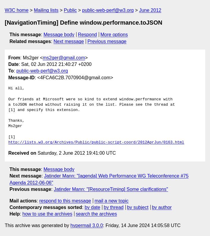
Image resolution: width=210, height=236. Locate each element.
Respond (87, 34)
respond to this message (65, 200)
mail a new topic (112, 200)
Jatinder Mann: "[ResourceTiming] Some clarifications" (111, 189)
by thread (114, 207)
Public (70, 10)
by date (92, 207)
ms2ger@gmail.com (64, 57)
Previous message (107, 41)
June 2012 (150, 10)
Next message (69, 41)
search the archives (96, 213)
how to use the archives (47, 213)
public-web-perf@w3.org (108, 10)
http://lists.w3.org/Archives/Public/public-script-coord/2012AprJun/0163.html (96, 142)
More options (114, 34)
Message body (59, 34)
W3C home (16, 10)
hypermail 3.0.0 (86, 225)
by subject (137, 207)
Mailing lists (46, 10)
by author (162, 207)
